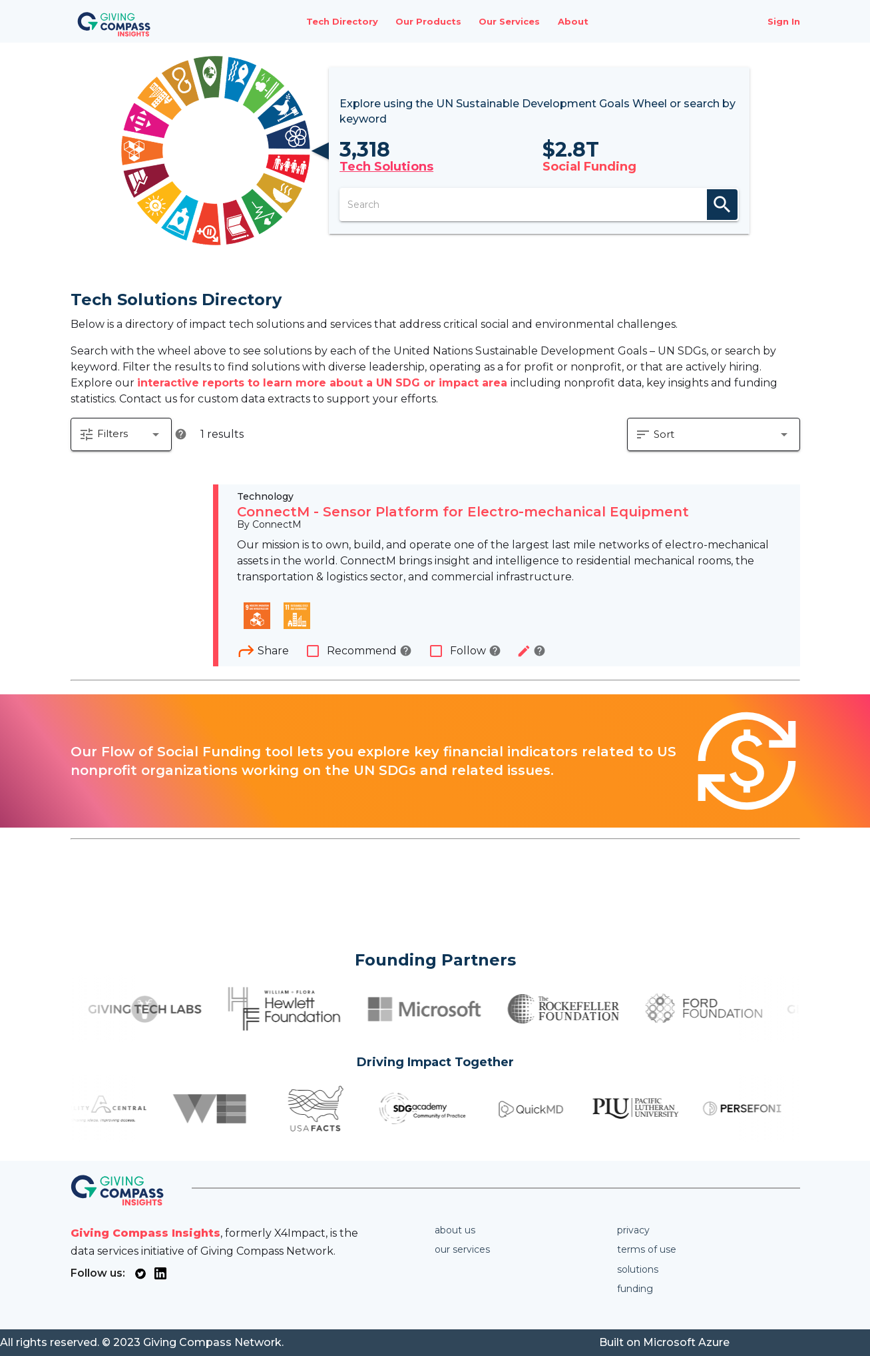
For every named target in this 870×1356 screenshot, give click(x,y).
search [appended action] (722, 204)
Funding (635, 1289)
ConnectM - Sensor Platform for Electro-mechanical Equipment (463, 512)
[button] (121, 434)
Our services (462, 1249)
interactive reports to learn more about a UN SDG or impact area (324, 382)
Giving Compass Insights (145, 1233)
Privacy (633, 1230)
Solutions (637, 1269)
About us (455, 1230)
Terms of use (646, 1249)
